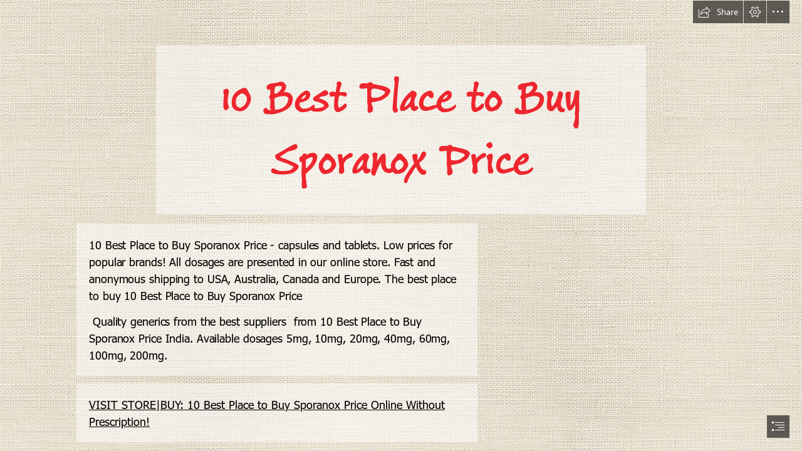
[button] (718, 12)
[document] (401, 225)
